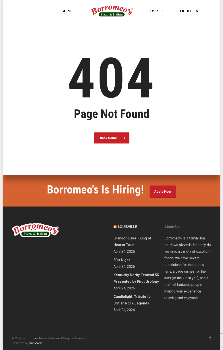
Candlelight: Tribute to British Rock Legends (132, 300)
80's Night (121, 260)
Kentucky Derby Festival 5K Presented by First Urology (136, 278)
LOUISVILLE (127, 227)
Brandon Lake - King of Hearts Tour (132, 241)
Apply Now (162, 191)
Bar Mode (35, 343)
